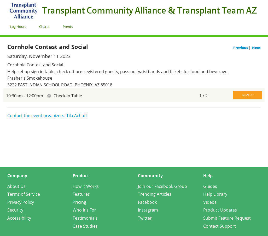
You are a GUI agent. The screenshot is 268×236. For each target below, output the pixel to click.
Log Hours (18, 26)
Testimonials (85, 218)
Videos (210, 202)
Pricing (79, 202)
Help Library (215, 194)
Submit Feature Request (227, 218)
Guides (210, 186)
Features (81, 194)
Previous (241, 47)
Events (67, 26)
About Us (16, 186)
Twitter (145, 218)
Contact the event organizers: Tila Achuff (47, 115)
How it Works (86, 186)
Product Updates (220, 210)
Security (15, 210)
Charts (44, 26)
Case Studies (85, 226)
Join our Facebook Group (162, 186)
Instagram (148, 210)
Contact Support (219, 226)
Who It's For (84, 210)
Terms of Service (23, 194)
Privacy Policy (20, 202)
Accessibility (19, 218)
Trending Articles (154, 194)
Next (256, 47)
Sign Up (247, 95)
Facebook (147, 202)
